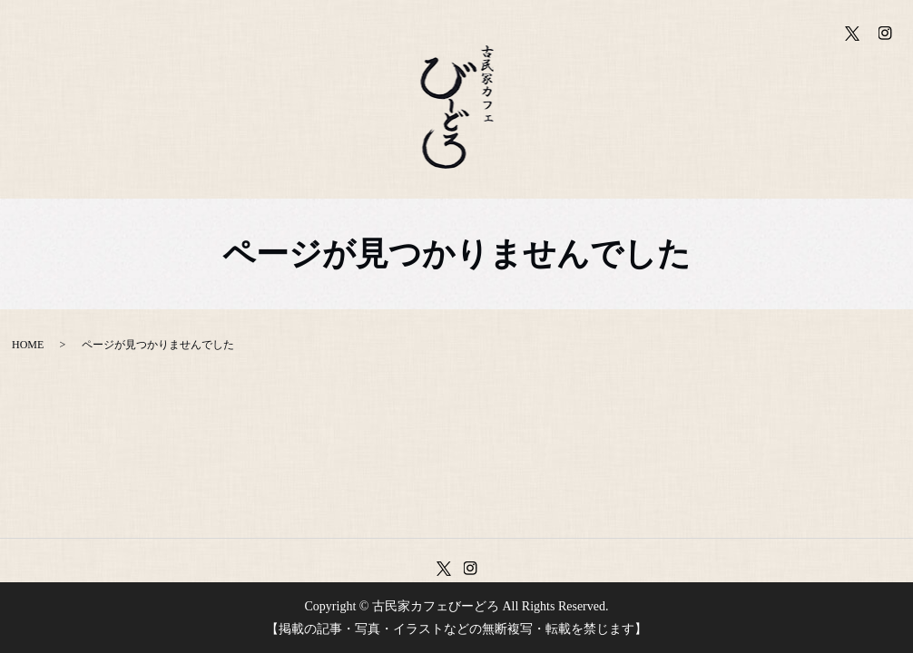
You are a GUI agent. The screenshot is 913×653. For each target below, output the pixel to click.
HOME (28, 344)
